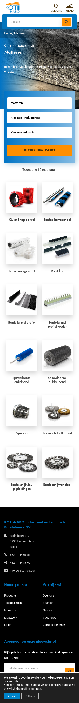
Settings (30, 696)
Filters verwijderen (39, 150)
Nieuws (47, 610)
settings (36, 688)
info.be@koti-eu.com (23, 570)
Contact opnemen (54, 624)
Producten (10, 595)
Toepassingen (13, 602)
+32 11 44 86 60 (20, 562)
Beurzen (48, 602)
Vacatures (49, 617)
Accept (12, 696)
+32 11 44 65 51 (56, 7)
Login (7, 624)
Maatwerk (10, 617)
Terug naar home (21, 46)
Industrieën (11, 610)
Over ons (48, 595)
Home (8, 33)
